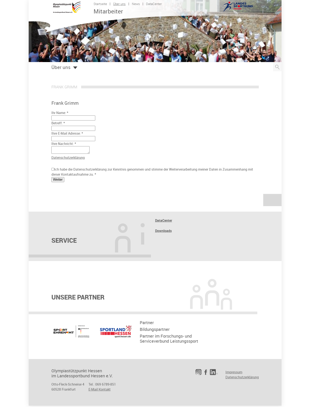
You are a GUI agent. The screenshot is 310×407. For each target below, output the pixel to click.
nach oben (272, 201)
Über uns (119, 4)
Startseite (100, 4)
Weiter (58, 181)
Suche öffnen (277, 66)
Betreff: (58, 123)
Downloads (163, 232)
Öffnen (75, 67)
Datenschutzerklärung (68, 158)
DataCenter (154, 4)
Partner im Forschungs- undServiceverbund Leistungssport (169, 340)
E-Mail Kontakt (100, 390)
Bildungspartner (155, 330)
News (136, 4)
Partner (147, 323)
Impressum (233, 373)
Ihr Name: (59, 112)
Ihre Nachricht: (63, 143)
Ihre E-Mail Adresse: (67, 133)
